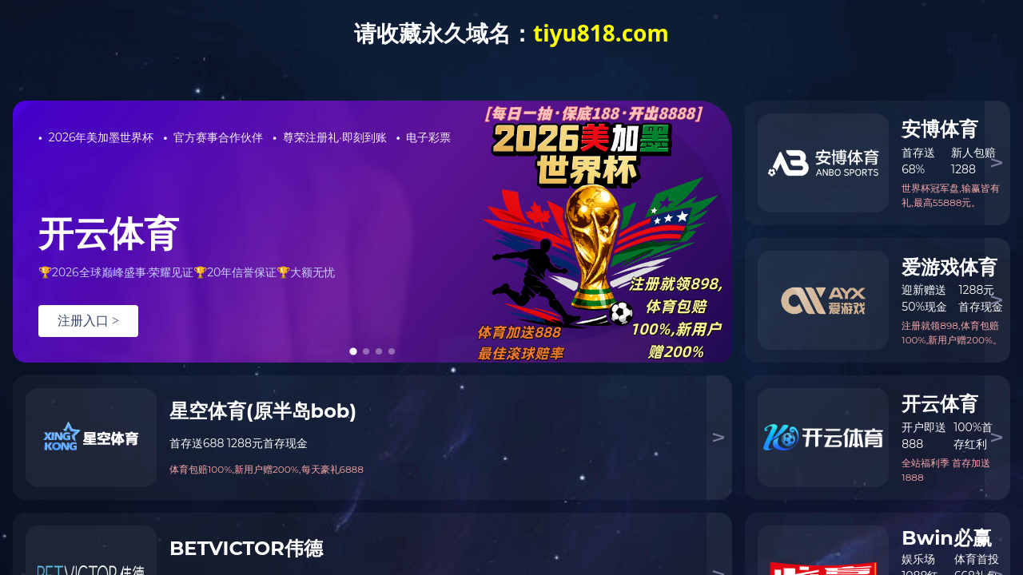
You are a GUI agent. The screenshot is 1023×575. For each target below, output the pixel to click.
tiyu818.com (601, 33)
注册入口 (88, 320)
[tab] (353, 351)
